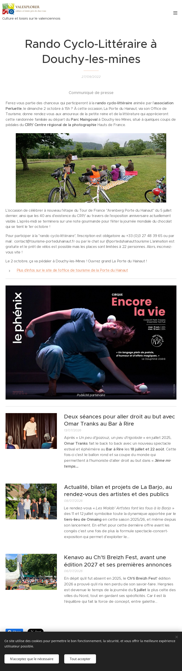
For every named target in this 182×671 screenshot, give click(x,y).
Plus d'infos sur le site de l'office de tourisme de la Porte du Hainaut (72, 270)
